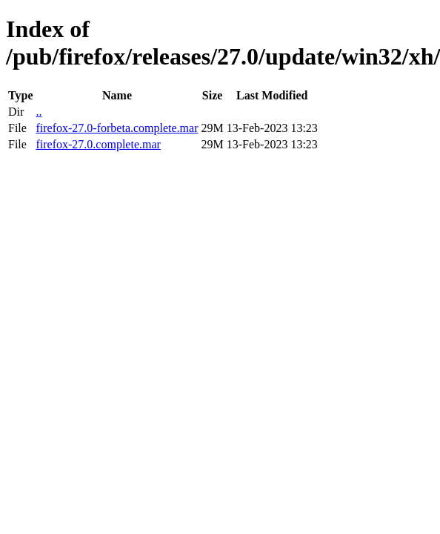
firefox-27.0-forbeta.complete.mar (117, 128)
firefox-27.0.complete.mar (98, 144)
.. (38, 111)
